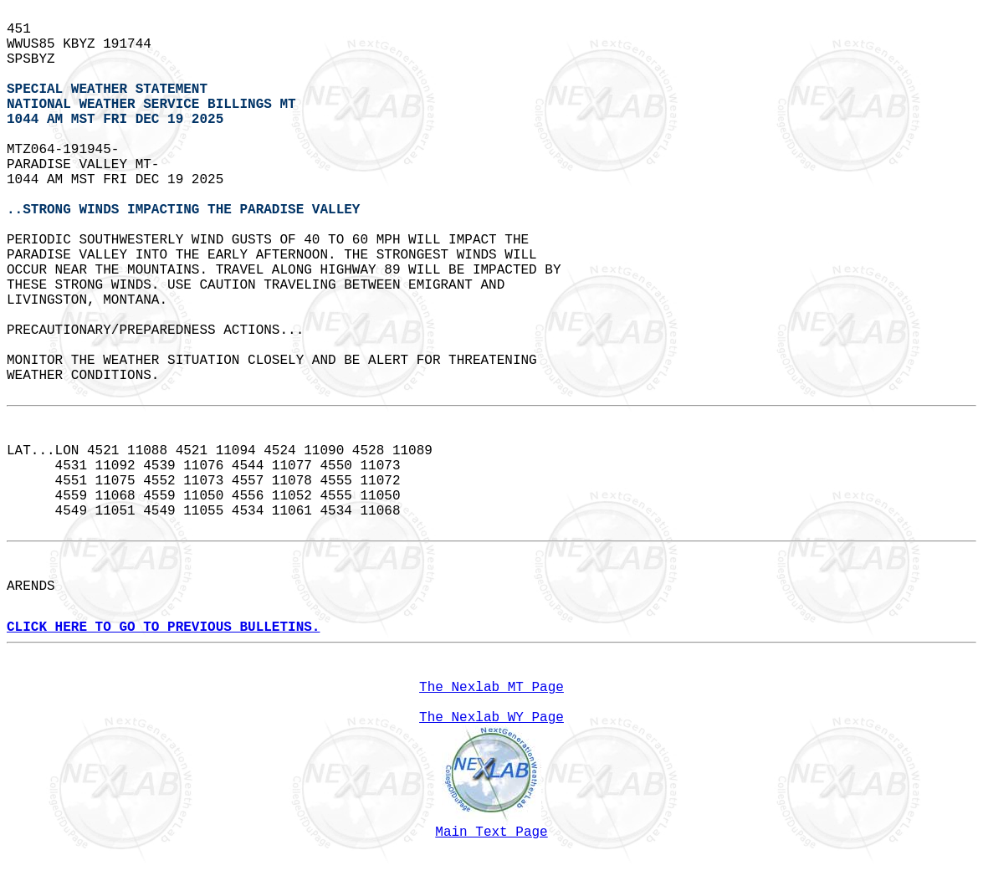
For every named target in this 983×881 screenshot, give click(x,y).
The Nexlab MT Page (491, 687)
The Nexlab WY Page (491, 717)
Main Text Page (491, 832)
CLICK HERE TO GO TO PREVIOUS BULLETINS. (163, 627)
